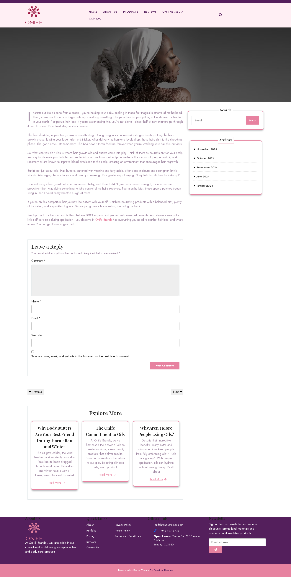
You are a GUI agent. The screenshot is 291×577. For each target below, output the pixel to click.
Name (36, 301)
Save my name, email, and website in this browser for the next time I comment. (80, 356)
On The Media (173, 12)
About (90, 497)
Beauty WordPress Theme (145, 570)
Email (35, 318)
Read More (54, 483)
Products (130, 12)
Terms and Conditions (128, 508)
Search (252, 120)
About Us (110, 12)
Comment (38, 261)
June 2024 (214, 172)
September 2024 (216, 167)
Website (36, 335)
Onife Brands (103, 220)
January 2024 (215, 177)
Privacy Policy (123, 497)
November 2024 (216, 158)
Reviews (150, 12)
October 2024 (215, 163)
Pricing (90, 508)
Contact (96, 19)
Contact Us (92, 519)
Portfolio (91, 502)
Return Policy (122, 502)
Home (93, 12)
